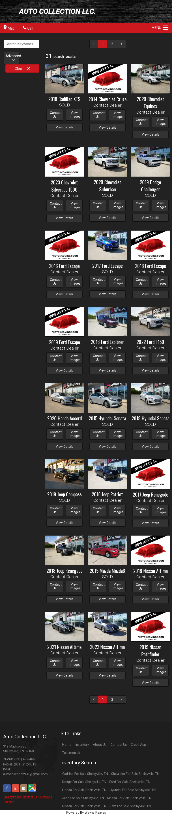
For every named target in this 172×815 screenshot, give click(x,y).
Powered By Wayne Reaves (86, 813)
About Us (99, 745)
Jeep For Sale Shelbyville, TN (83, 798)
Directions (45, 797)
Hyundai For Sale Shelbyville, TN (133, 790)
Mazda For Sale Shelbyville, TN (129, 798)
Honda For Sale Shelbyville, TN (84, 790)
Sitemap (9, 802)
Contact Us (30, 797)
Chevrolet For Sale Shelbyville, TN (135, 774)
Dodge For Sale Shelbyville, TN (84, 782)
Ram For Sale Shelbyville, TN (130, 806)
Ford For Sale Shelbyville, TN (129, 782)
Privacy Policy (12, 797)
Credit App (138, 745)
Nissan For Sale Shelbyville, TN (84, 806)
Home (66, 745)
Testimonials (71, 753)
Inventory (82, 745)
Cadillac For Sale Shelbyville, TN (85, 774)
